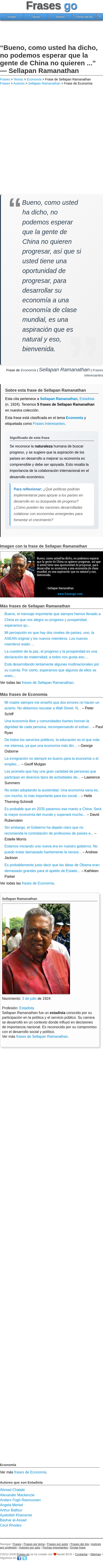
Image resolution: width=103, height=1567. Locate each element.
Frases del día (84, 16)
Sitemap (95, 1554)
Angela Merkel (11, 1505)
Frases (12, 16)
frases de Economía (38, 883)
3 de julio (29, 998)
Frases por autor (57, 1544)
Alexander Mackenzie (17, 1495)
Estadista (26, 1008)
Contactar (81, 1554)
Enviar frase (78, 1547)
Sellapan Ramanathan (44, 83)
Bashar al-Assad (13, 1520)
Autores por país (29, 1547)
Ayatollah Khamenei (16, 1515)
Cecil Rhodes (10, 1525)
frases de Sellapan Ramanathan (47, 683)
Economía (34, 79)
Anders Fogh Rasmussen (20, 1500)
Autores (60, 16)
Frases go (23, 1554)
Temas (36, 16)
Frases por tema (34, 1544)
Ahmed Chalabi (12, 1490)
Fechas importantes (55, 1547)
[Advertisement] (51, 33)
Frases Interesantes (49, 424)
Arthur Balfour (11, 1510)
